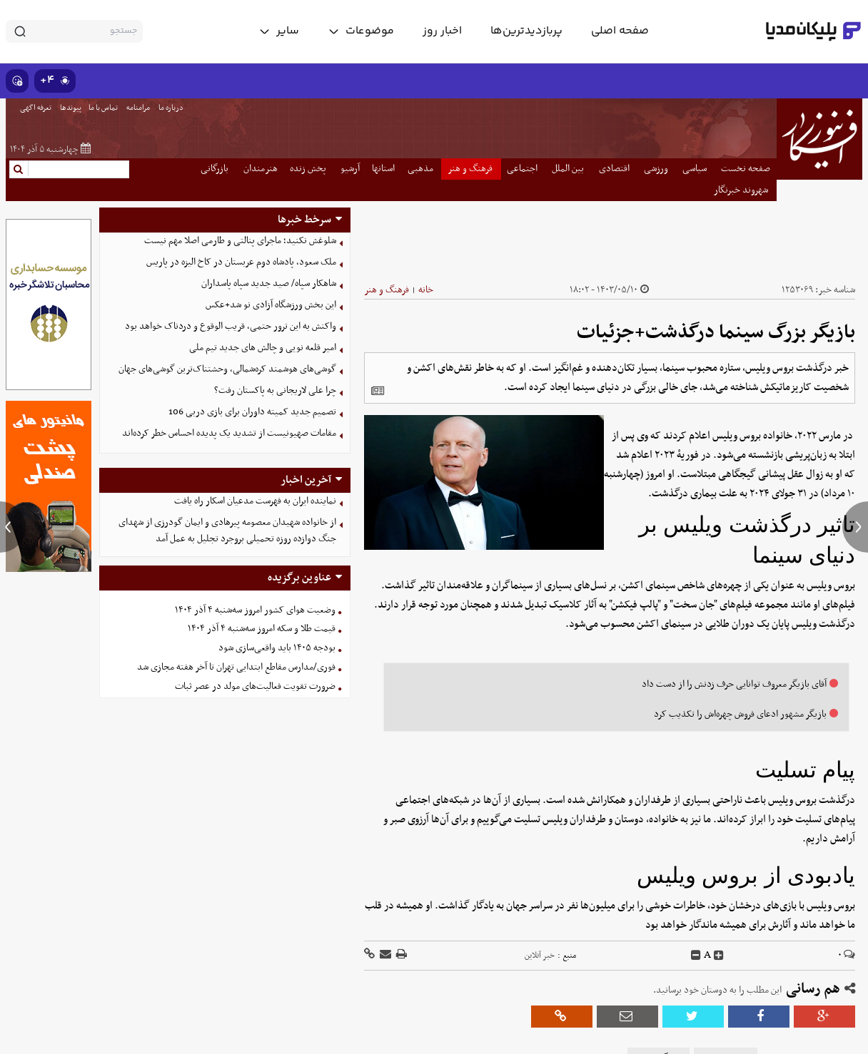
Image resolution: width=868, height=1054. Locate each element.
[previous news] (13, 527)
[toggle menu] (361, 31)
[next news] (855, 527)
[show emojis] (17, 81)
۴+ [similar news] (55, 80)
